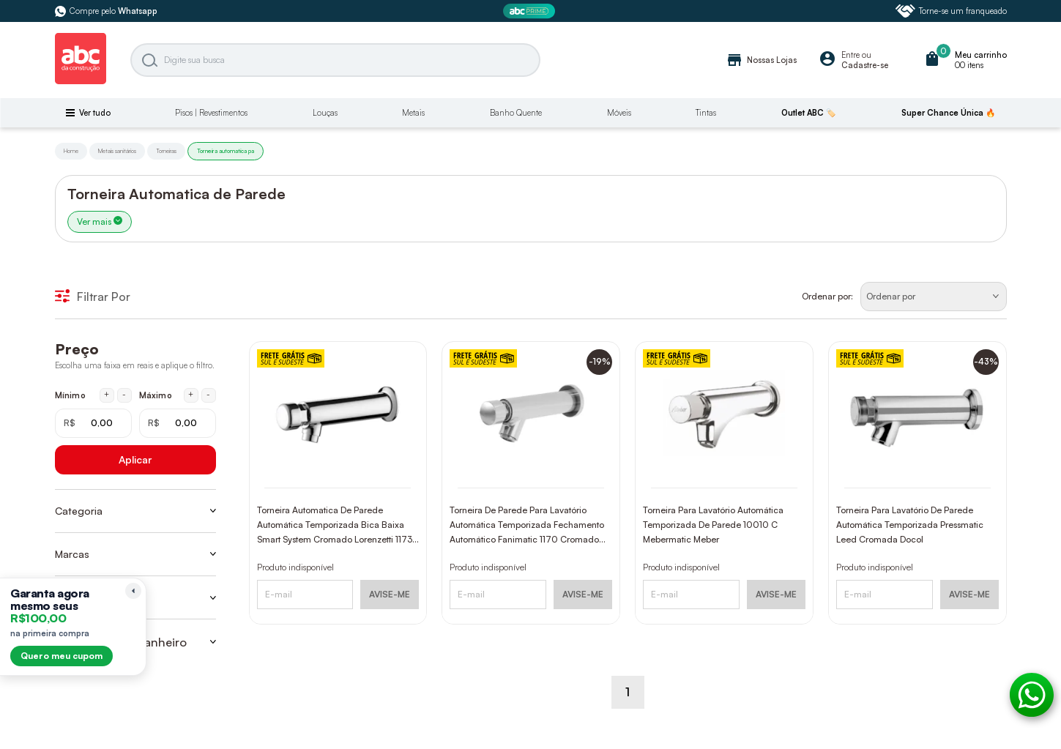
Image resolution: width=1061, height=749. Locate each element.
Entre (850, 55)
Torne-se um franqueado (951, 11)
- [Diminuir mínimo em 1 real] (124, 395)
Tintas (706, 113)
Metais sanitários (117, 150)
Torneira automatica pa (225, 150)
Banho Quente (516, 113)
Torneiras (166, 150)
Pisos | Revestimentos (211, 113)
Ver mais (99, 221)
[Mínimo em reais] (93, 423)
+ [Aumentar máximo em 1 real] (190, 395)
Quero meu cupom (62, 655)
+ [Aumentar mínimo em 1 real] (106, 395)
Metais (413, 113)
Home (71, 150)
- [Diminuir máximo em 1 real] (208, 395)
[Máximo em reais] (177, 423)
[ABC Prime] (531, 11)
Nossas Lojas (761, 60)
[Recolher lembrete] (133, 591)
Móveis (619, 113)
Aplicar (135, 459)
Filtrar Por (92, 296)
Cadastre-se (864, 65)
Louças (325, 113)
